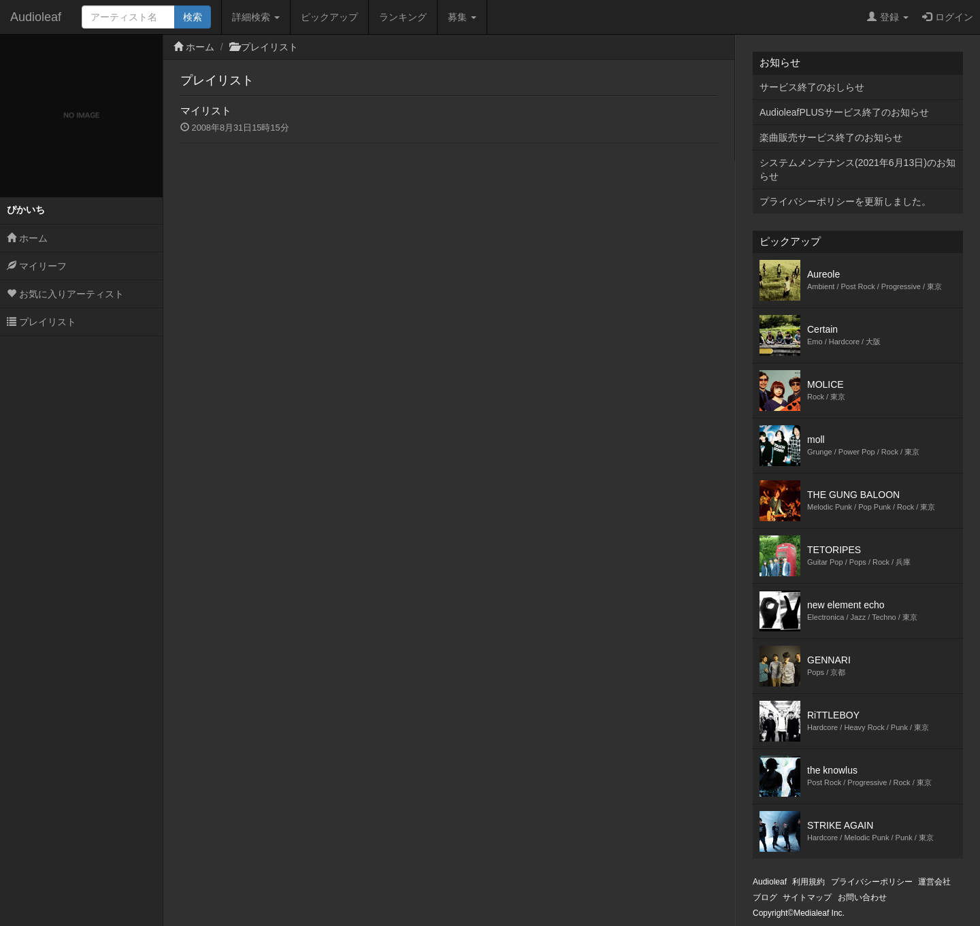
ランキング (403, 17)
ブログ (765, 897)
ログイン (947, 17)
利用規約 (808, 882)
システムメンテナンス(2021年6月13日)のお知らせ (858, 169)
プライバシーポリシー (872, 882)
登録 (888, 17)
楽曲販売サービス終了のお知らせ (831, 137)
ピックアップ (329, 17)
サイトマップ (807, 897)
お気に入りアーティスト (65, 293)
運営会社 (934, 882)
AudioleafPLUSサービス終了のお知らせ (844, 112)
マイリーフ (37, 266)
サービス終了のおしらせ (812, 87)
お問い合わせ (862, 897)
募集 (462, 17)
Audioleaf (35, 17)
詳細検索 (256, 17)
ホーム (27, 238)
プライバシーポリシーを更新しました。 (845, 201)
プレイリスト (41, 321)
